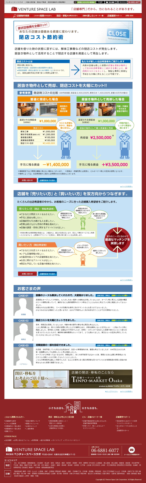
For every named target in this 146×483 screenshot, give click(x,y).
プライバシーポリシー (72, 440)
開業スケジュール (32, 423)
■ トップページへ (111, 391)
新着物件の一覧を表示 (13, 429)
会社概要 (8, 440)
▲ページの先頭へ (126, 186)
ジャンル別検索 (10, 423)
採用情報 (35, 440)
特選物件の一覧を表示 (13, 426)
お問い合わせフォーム (22, 440)
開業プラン (9, 431)
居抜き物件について (33, 421)
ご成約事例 (30, 429)
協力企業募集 (45, 440)
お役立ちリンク (31, 426)
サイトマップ (57, 440)
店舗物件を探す (10, 421)
